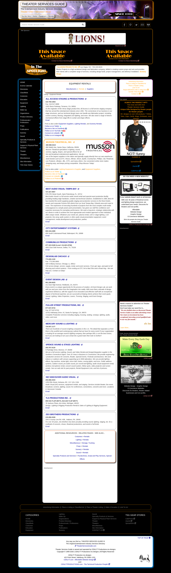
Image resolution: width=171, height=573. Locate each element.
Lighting (23, 106)
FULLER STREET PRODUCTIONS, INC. (63, 305)
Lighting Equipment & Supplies (70, 169)
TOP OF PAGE (144, 538)
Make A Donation (111, 507)
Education (23, 99)
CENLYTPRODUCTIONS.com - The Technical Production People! (85, 564)
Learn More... (125, 328)
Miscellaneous (75, 443)
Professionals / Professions (25, 121)
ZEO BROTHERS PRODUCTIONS (61, 414)
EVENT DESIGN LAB (55, 279)
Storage (85, 443)
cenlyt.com (147, 396)
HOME (22, 82)
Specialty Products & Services (27, 141)
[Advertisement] (80, 486)
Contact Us (136, 94)
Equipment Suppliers (66, 124)
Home (35, 16)
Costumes (23, 96)
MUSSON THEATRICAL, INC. (59, 142)
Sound (22, 136)
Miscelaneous (25, 158)
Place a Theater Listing (136, 85)
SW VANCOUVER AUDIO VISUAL (61, 377)
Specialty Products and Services (64, 456)
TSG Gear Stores (26, 165)
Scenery (23, 133)
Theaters (23, 155)
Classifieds (24, 93)
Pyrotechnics (82, 456)
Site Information (26, 161)
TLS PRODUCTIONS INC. (57, 398)
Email (48, 120)
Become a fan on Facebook (56, 128)
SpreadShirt (136, 162)
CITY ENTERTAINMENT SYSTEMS (61, 228)
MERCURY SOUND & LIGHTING (60, 324)
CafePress (136, 171)
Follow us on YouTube (55, 131)
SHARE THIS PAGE (136, 92)
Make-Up (23, 110)
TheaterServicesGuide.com (85, 546)
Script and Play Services (96, 456)
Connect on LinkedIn (53, 133)
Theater (23, 151)
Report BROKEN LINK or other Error (136, 90)
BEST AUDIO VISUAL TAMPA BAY (61, 189)
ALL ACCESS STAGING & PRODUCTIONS (65, 99)
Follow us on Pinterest (54, 178)
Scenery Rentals (96, 124)
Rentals (81, 89)
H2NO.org (148, 358)
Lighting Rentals (80, 124)
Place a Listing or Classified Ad (136, 83)
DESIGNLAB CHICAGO (56, 256)
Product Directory (26, 117)
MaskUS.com (120, 46)
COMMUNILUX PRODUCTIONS (60, 242)
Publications (24, 129)
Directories (24, 89)
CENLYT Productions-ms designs (140, 224)
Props (22, 126)
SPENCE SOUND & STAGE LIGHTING (63, 345)
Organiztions (24, 113)
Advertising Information (136, 81)
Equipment (43, 16)
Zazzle (136, 166)
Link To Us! (135, 87)
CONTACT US (98, 530)
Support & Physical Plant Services (29, 147)
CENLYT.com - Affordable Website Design (80, 560)
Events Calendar (26, 86)
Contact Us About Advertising (62, 61)
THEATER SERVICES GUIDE (43, 4)
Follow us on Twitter (53, 126)
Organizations (64, 519)
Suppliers (90, 89)
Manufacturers (71, 89)
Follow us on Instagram (54, 135)
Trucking (91, 443)
